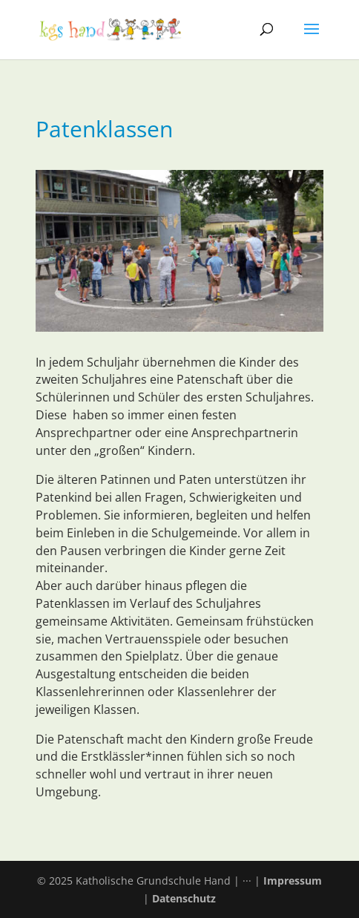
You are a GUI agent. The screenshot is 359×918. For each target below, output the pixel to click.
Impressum (292, 880)
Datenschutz (184, 898)
